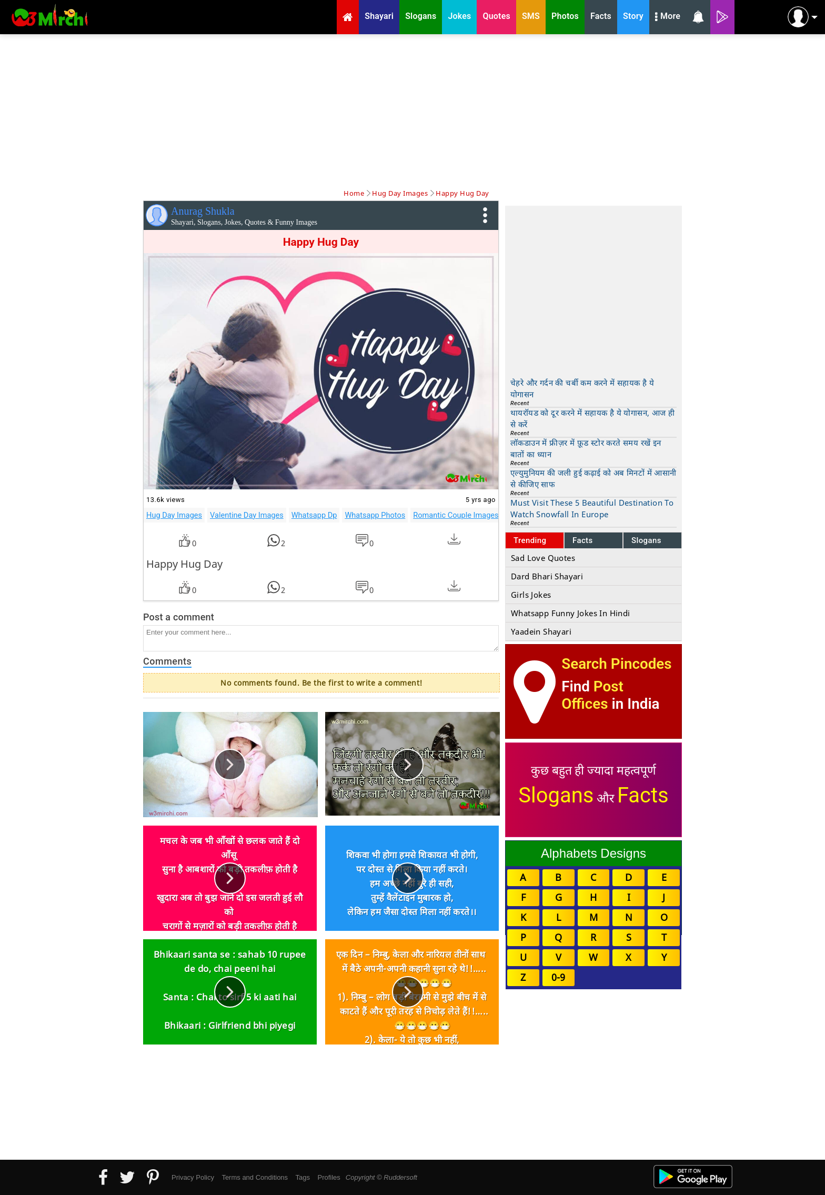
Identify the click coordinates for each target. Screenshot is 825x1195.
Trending (530, 540)
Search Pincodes (616, 663)
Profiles (328, 1177)
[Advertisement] (412, 110)
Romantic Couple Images (455, 515)
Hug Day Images (174, 515)
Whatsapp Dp (314, 515)
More (667, 17)
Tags (303, 1177)
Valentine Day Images (247, 515)
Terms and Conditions (255, 1177)
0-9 (558, 977)
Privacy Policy (193, 1177)
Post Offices (592, 695)
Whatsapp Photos (375, 515)
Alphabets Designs (593, 853)
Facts (582, 540)
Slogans (646, 540)
